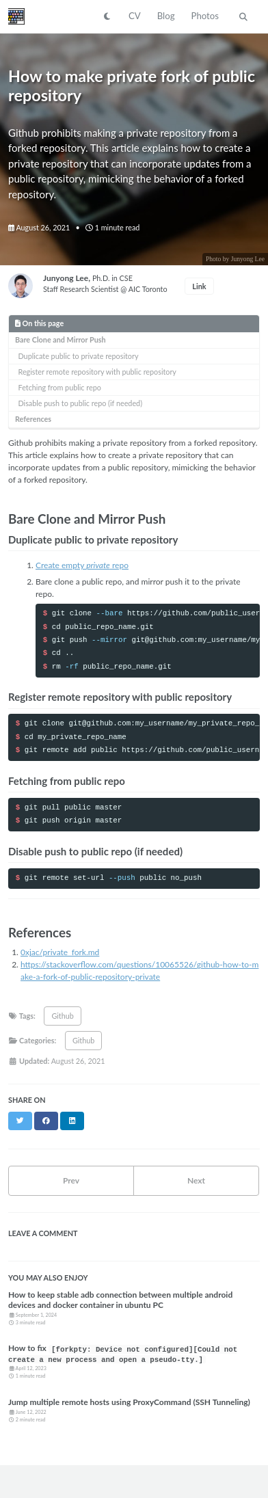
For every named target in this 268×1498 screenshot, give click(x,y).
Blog (166, 15)
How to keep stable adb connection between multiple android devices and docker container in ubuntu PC (120, 1299)
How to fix (122, 1353)
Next (196, 1180)
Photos (205, 15)
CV (135, 15)
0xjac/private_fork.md (60, 952)
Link (199, 286)
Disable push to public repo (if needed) (80, 403)
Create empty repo (82, 565)
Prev (71, 1180)
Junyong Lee (65, 278)
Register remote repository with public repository (97, 371)
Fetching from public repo (59, 387)
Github (62, 1015)
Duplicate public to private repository (78, 355)
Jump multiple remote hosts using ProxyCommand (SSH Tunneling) (129, 1402)
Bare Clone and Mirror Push (60, 339)
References (33, 418)
